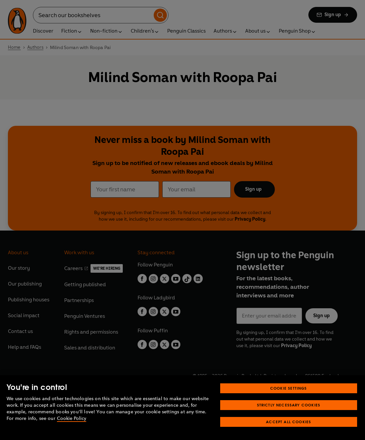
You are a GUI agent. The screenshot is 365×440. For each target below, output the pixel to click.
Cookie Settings (288, 396)
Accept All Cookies (288, 430)
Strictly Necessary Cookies (289, 413)
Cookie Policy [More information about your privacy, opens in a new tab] (71, 427)
